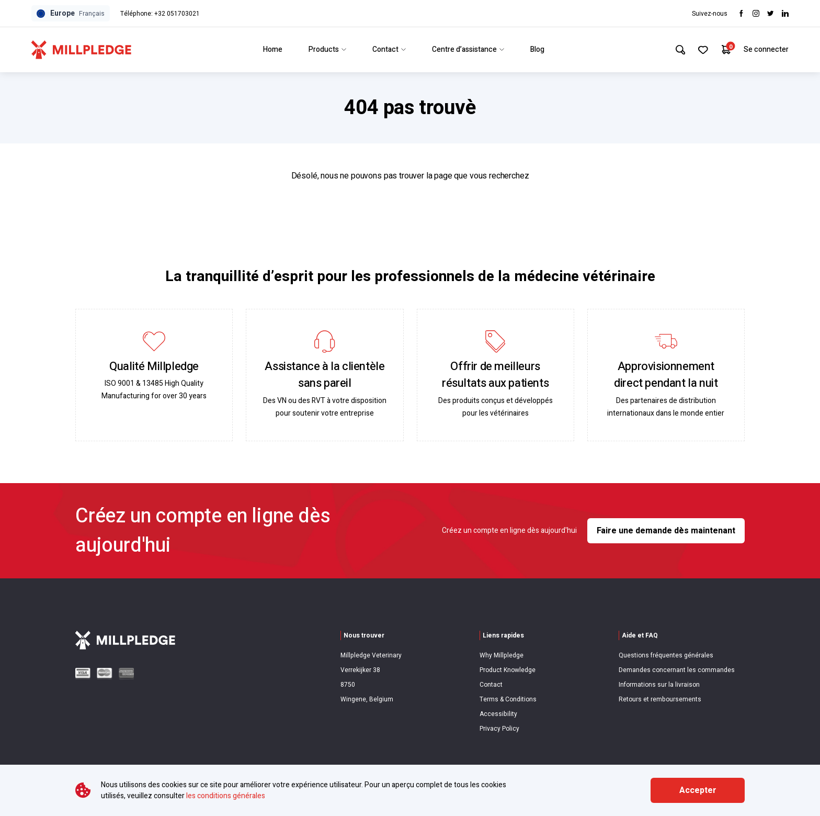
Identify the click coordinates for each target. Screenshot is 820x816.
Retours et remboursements (660, 699)
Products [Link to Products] (326, 49)
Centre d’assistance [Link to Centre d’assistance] (466, 49)
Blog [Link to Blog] (536, 49)
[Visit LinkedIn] (785, 13)
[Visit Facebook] (741, 13)
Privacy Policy (499, 728)
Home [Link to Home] (271, 49)
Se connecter (766, 49)
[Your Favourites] (702, 49)
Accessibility (498, 714)
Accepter (697, 790)
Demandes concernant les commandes (677, 670)
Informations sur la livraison (659, 684)
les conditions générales (225, 795)
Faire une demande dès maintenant (666, 530)
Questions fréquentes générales (666, 655)
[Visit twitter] (770, 13)
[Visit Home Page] (81, 49)
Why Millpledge (501, 655)
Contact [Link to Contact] (387, 49)
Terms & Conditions (508, 699)
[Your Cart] (726, 49)
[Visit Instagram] (756, 13)
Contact (491, 684)
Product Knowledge (508, 670)
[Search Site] (678, 49)
